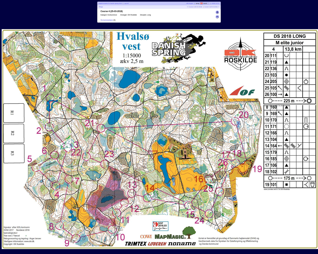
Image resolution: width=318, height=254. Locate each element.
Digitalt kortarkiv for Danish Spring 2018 (110, 3)
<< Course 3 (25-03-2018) (194, 7)
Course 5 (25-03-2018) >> (211, 7)
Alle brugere (189, 3)
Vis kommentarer (107, 20)
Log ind (126, 3)
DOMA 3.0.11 (215, 3)
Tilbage (101, 7)
